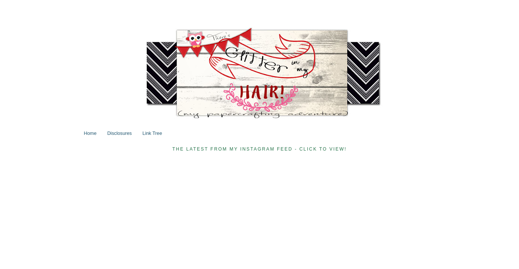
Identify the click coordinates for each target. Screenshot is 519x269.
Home (90, 133)
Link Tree (152, 133)
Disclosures (119, 133)
